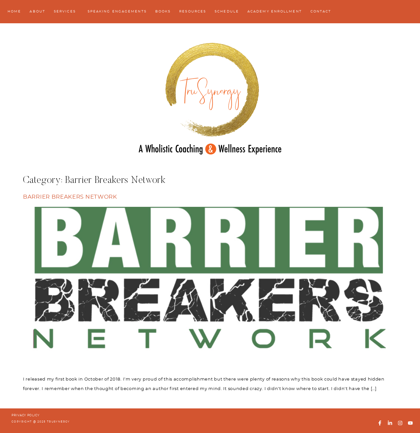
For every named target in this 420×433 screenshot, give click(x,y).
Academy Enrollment (274, 11)
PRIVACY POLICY (25, 415)
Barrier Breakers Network (70, 197)
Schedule (227, 11)
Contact (320, 11)
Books (163, 11)
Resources (192, 11)
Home (14, 11)
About (37, 11)
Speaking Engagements (117, 11)
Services (66, 12)
